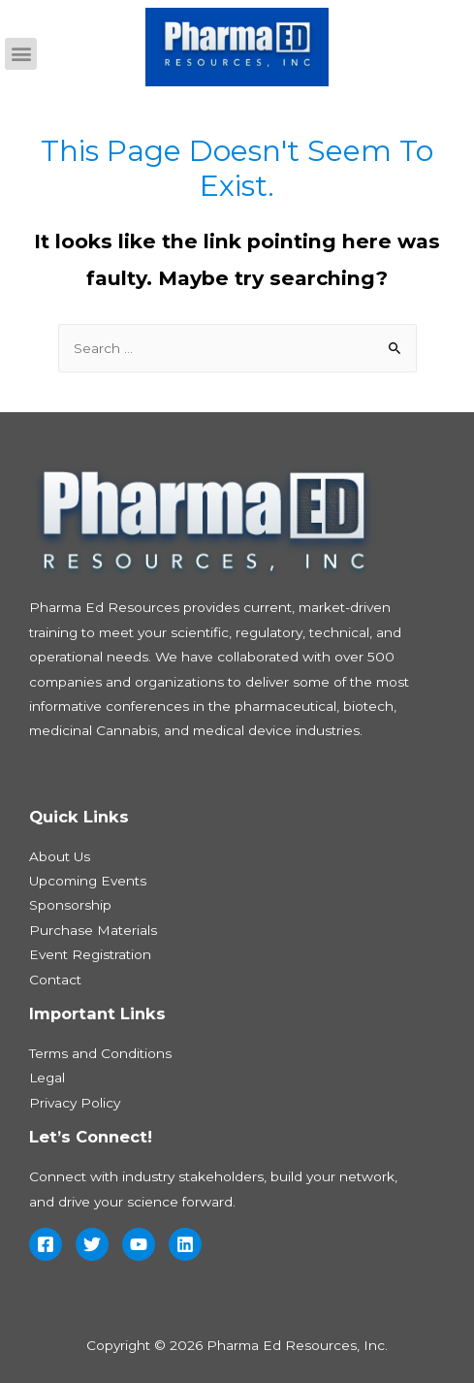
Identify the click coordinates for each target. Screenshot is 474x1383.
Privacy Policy (74, 1102)
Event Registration (90, 954)
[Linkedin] (185, 1244)
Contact (55, 979)
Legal (47, 1077)
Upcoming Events (87, 880)
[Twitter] (92, 1244)
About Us (59, 856)
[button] (21, 54)
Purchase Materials (93, 930)
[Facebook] (45, 1244)
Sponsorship (70, 905)
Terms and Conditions (100, 1053)
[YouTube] (138, 1244)
